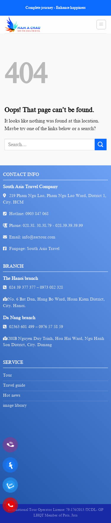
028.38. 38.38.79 (37, 225)
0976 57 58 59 (51, 327)
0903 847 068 (37, 214)
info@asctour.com (38, 237)
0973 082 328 (51, 287)
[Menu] (101, 24)
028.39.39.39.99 (69, 225)
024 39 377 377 (22, 287)
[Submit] (101, 144)
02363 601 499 (21, 327)
